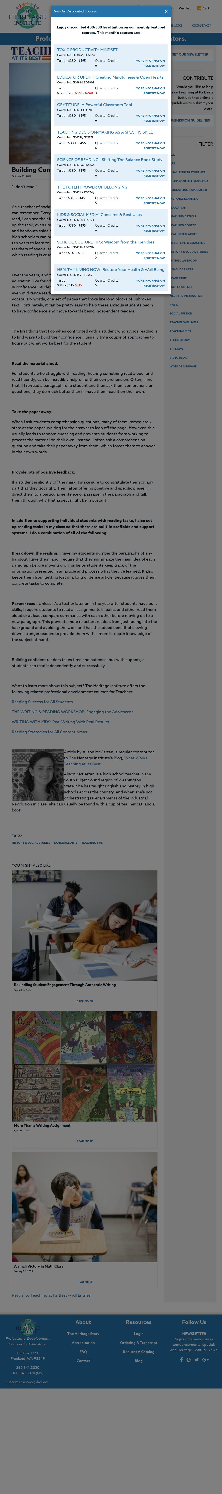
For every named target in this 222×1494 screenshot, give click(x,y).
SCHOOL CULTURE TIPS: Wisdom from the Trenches (105, 242)
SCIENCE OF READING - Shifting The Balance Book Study (109, 160)
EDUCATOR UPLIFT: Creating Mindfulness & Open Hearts (110, 77)
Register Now (154, 66)
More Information (150, 61)
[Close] (166, 12)
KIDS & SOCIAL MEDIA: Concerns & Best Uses (99, 215)
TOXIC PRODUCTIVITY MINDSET (87, 50)
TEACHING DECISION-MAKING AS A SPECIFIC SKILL (105, 132)
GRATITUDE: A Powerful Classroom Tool (94, 105)
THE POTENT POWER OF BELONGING (92, 187)
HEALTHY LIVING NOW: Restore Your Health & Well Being (110, 270)
